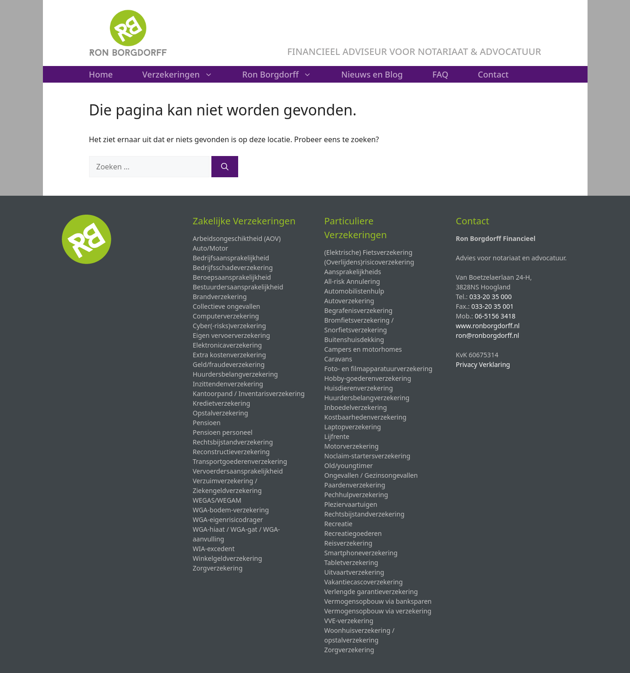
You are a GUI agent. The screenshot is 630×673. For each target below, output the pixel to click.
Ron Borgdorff (284, 74)
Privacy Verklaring (483, 364)
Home (101, 74)
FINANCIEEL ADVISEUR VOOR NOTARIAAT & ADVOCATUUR (414, 51)
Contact (493, 74)
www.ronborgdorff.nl (488, 325)
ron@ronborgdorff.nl (487, 335)
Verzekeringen (185, 74)
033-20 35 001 (492, 306)
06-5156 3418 (494, 316)
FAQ (440, 74)
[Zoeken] (224, 166)
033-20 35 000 (490, 296)
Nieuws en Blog (372, 74)
